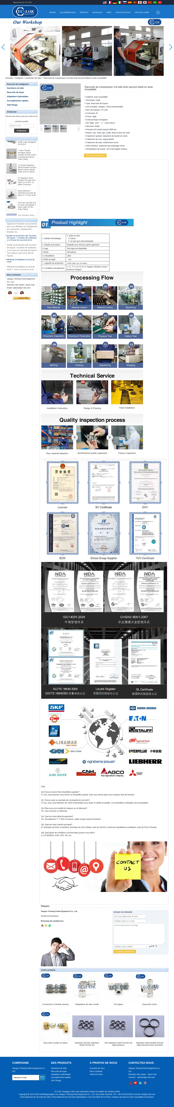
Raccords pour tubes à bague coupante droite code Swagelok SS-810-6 (27, 142)
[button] (83, 73)
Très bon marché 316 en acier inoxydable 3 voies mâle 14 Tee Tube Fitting (27, 207)
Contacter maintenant (21, 298)
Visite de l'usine (142, 12)
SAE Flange (12, 105)
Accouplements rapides (17, 101)
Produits (84, 12)
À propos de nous (97, 1068)
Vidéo (108, 12)
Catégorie (19, 78)
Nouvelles (97, 12)
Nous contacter (96, 1071)
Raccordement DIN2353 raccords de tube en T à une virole (27, 194)
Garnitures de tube (33, 78)
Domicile (9, 78)
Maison (52, 12)
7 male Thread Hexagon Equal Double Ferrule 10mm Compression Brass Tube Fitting (27, 155)
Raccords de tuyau (15, 92)
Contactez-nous (122, 12)
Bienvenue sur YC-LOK (22, 2)
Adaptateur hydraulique (17, 96)
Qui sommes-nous (68, 12)
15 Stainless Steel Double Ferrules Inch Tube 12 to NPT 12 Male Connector (26, 182)
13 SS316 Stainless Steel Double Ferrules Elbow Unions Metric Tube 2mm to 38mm (27, 169)
